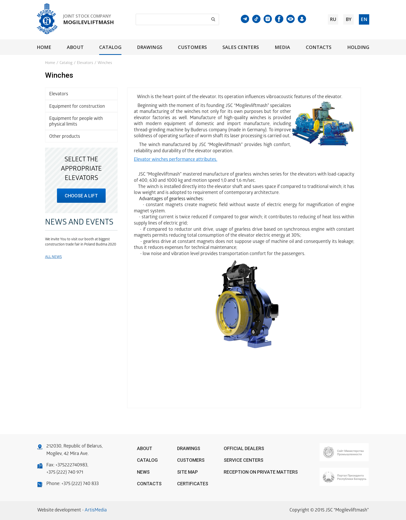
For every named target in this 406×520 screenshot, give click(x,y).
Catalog (110, 47)
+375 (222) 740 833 (80, 484)
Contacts (319, 47)
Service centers (243, 460)
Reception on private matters (261, 472)
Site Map (187, 472)
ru (333, 19)
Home (44, 47)
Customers (192, 47)
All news (53, 257)
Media (282, 47)
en (364, 19)
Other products (64, 137)
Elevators (85, 63)
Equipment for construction (77, 107)
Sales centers (240, 47)
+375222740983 (71, 465)
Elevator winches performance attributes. (175, 160)
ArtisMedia (96, 510)
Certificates (192, 483)
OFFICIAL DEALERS (244, 448)
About (75, 47)
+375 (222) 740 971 (64, 472)
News (143, 472)
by (348, 19)
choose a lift (81, 195)
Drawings (149, 47)
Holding (358, 47)
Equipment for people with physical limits (76, 121)
